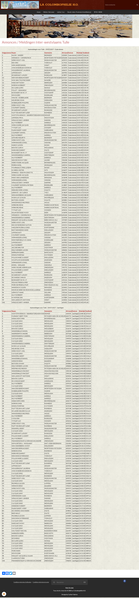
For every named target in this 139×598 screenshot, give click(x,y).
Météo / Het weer (48, 12)
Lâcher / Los (60, 12)
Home (38, 12)
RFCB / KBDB (98, 12)
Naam (14, 53)
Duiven (70, 53)
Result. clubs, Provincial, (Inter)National (79, 12)
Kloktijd (79, 53)
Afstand (65, 53)
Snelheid (86, 53)
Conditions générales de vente (41, 583)
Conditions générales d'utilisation (22, 583)
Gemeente (48, 53)
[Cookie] (4, 594)
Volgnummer (6, 53)
